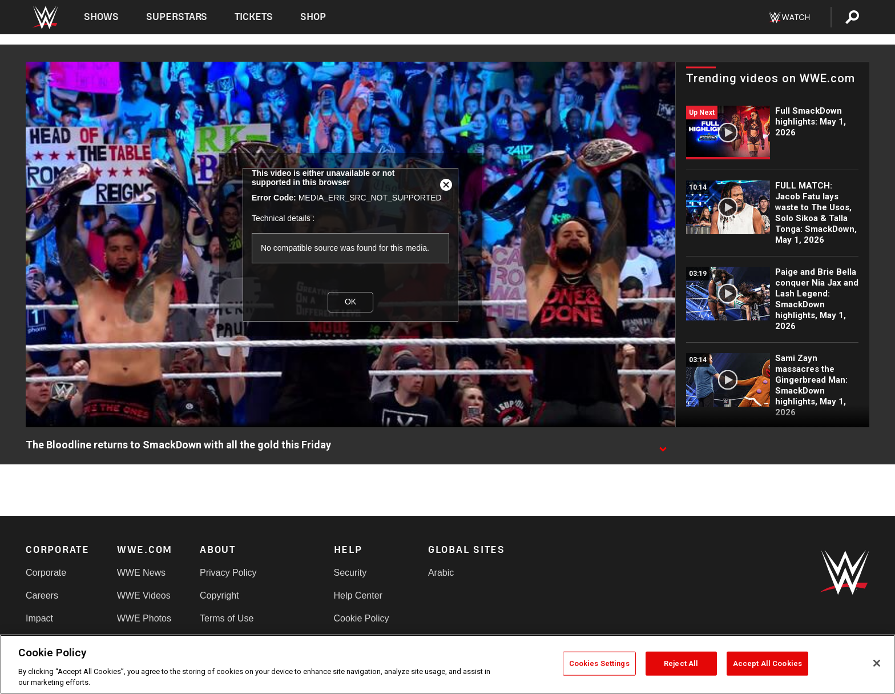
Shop (313, 16)
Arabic (441, 572)
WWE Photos (144, 618)
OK (350, 301)
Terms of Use (226, 618)
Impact (39, 618)
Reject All (681, 663)
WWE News (141, 572)
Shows (101, 16)
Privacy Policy (228, 572)
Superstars (177, 16)
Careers (42, 595)
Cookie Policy (361, 618)
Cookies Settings (599, 663)
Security (350, 572)
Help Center (358, 595)
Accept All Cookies (767, 663)
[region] (447, 664)
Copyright (219, 595)
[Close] (876, 663)
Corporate (46, 572)
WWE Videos (144, 595)
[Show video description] (662, 445)
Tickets (254, 16)
